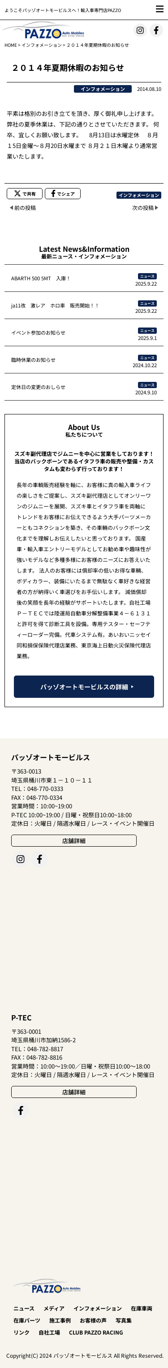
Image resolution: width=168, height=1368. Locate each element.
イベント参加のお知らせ (38, 332)
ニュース (147, 276)
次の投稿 (143, 207)
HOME (10, 44)
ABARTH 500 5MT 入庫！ (41, 278)
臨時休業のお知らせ (33, 359)
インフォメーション (42, 44)
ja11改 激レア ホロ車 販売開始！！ (55, 305)
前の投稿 (25, 207)
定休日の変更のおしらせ (38, 386)
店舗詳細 (74, 840)
